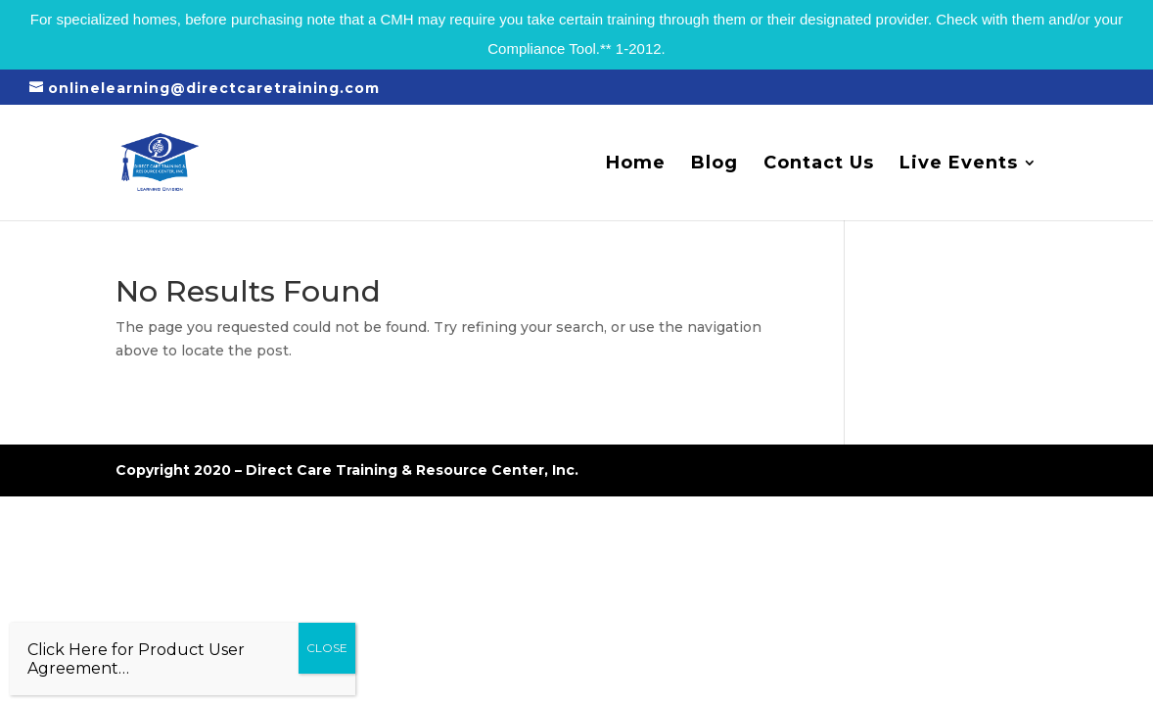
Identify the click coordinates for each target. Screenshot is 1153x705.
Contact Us (818, 164)
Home (636, 164)
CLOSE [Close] (326, 647)
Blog (714, 164)
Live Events (958, 164)
